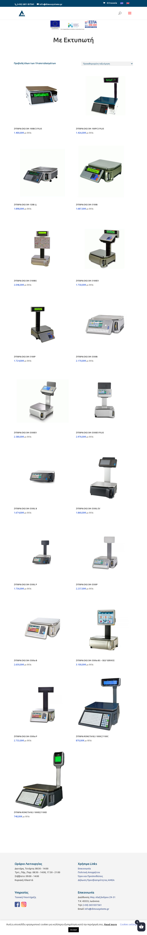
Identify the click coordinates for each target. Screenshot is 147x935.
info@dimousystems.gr (97, 909)
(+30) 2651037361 (92, 905)
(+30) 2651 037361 (25, 4)
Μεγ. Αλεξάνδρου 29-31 (102, 897)
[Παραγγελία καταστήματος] (107, 64)
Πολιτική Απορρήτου (89, 872)
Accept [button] (73, 930)
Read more (110, 924)
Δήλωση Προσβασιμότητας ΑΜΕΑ (96, 880)
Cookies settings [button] (128, 924)
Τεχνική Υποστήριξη (25, 897)
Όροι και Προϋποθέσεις (90, 876)
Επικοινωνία (84, 868)
